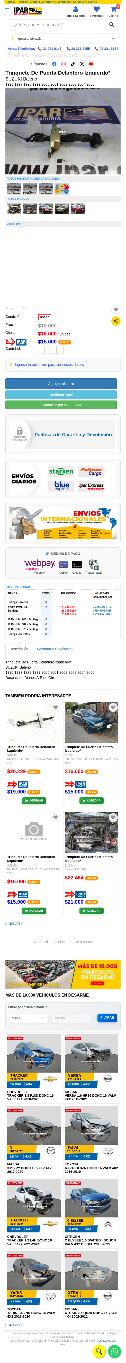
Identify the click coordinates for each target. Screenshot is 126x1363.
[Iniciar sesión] (75, 11)
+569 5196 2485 (102, 610)
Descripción (19, 649)
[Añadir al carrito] (34, 800)
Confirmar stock (61, 395)
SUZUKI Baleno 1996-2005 (30, 56)
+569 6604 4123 (102, 607)
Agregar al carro (61, 384)
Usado (44, 317)
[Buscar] (111, 25)
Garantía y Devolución (56, 1)
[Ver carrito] (113, 11)
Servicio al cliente (85, 1)
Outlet (34, 1)
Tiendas (22, 1)
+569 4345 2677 (102, 614)
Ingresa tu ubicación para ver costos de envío (51, 365)
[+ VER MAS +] (14, 923)
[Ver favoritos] (96, 11)
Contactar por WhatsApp (61, 405)
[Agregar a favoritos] (116, 310)
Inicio (11, 1)
